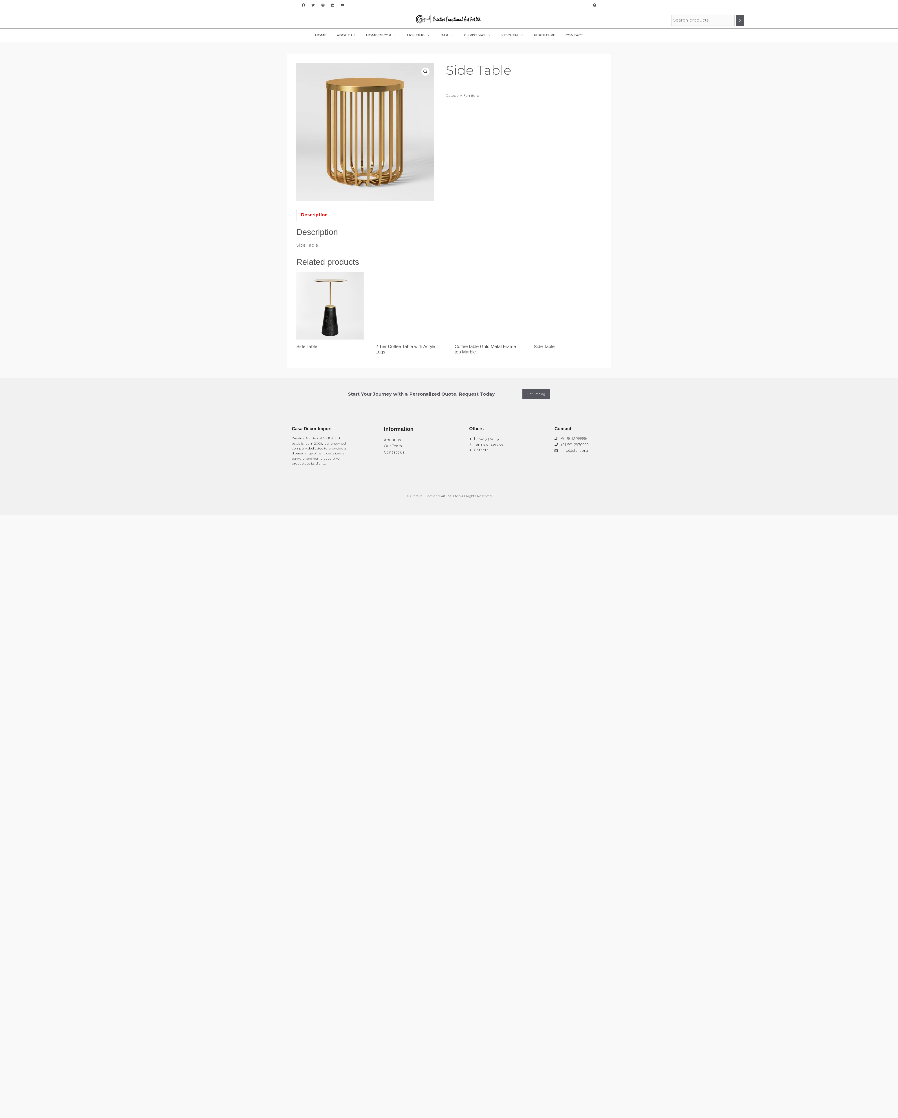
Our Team (393, 446)
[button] (425, 72)
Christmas (480, 35)
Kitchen (515, 35)
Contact (574, 35)
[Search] (740, 20)
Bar (449, 35)
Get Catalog (536, 394)
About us (392, 440)
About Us (346, 35)
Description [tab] (314, 214)
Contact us (394, 452)
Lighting (421, 35)
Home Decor (384, 35)
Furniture (544, 35)
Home (320, 35)
